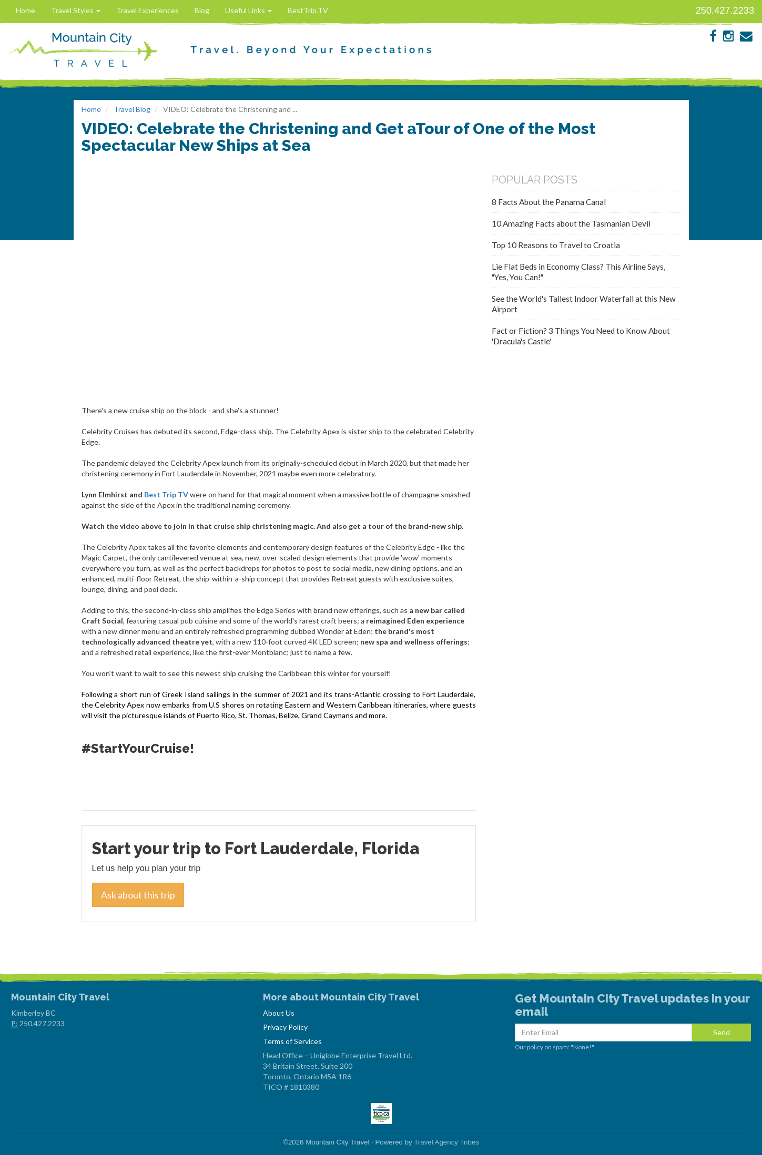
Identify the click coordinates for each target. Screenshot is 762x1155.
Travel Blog (132, 109)
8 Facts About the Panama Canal (549, 202)
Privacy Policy (285, 1027)
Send (721, 1032)
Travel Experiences (147, 10)
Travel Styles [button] (75, 10)
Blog (202, 10)
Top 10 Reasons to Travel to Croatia (556, 245)
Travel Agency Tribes (446, 1142)
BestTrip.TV (308, 10)
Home (25, 10)
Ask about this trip (138, 895)
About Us (278, 1012)
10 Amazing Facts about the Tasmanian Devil (571, 223)
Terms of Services (292, 1041)
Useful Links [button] (248, 10)
